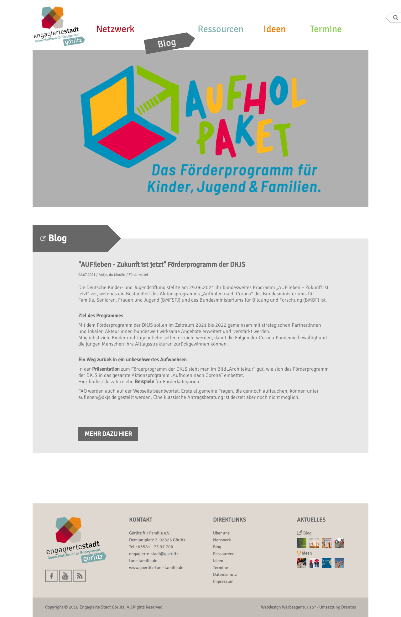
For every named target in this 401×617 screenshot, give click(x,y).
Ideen (274, 29)
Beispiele (144, 381)
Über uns (221, 533)
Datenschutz (225, 574)
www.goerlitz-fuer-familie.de (156, 567)
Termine (326, 29)
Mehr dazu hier (108, 434)
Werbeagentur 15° (299, 607)
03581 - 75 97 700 (155, 547)
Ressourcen (220, 29)
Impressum (223, 581)
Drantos (348, 607)
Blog (167, 43)
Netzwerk (115, 29)
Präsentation (106, 369)
